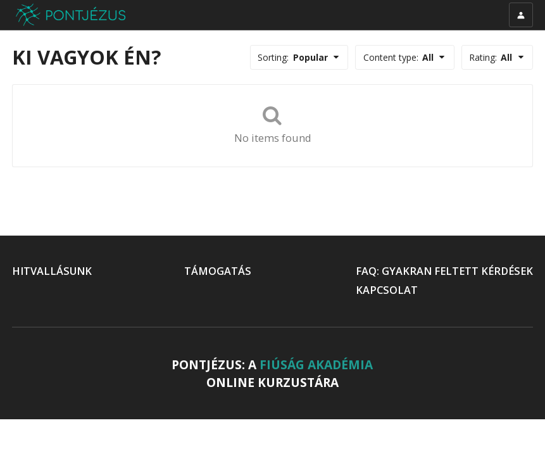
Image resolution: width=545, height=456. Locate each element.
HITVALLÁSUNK (52, 271)
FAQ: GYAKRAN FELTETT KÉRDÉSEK (444, 271)
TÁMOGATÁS (217, 271)
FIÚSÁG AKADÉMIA (316, 365)
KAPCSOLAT (387, 290)
